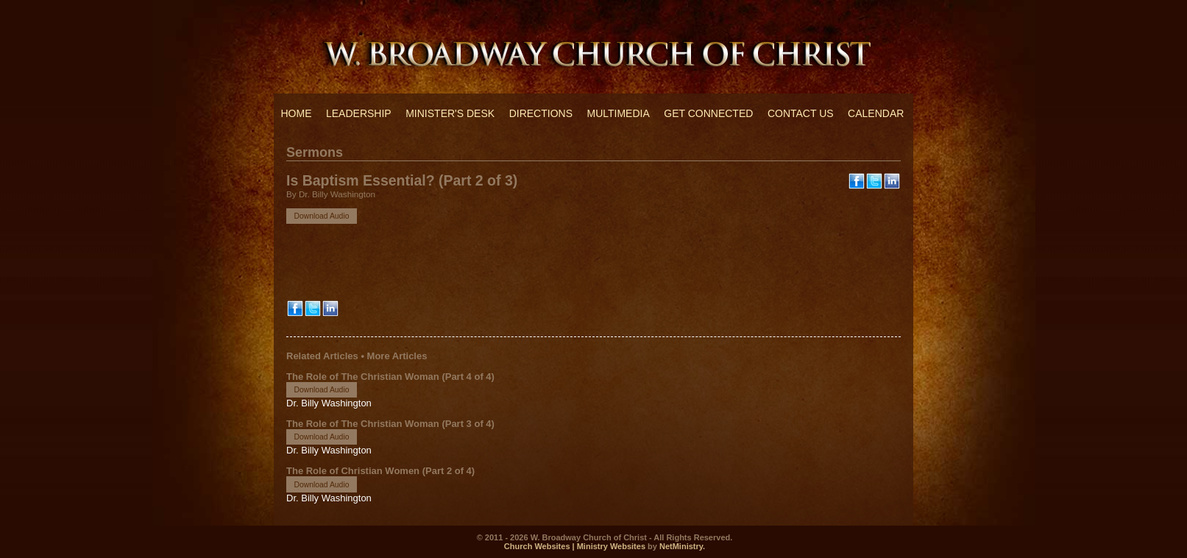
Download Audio (321, 216)
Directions (541, 113)
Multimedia (618, 113)
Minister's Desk (450, 113)
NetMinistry (681, 546)
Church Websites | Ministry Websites (576, 546)
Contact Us (801, 113)
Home (296, 113)
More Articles (397, 355)
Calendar (876, 113)
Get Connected (708, 113)
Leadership (358, 113)
